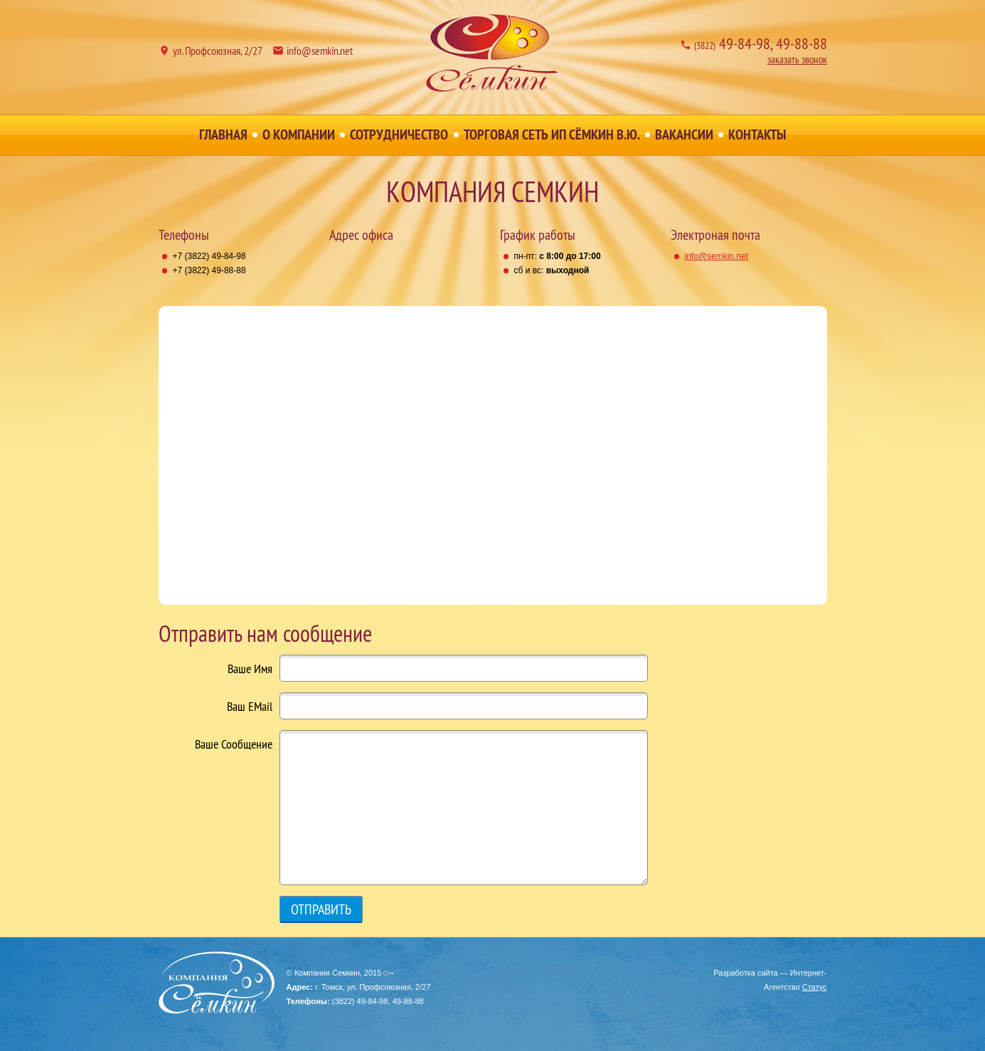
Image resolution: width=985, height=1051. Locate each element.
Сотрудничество (399, 134)
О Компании (298, 134)
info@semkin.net (320, 50)
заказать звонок (797, 59)
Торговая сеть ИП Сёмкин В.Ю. (552, 134)
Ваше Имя (250, 669)
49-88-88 (801, 43)
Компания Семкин (493, 53)
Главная (223, 134)
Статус (814, 987)
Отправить (321, 909)
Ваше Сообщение (233, 744)
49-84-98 (732, 43)
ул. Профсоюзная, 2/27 (217, 50)
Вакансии (684, 134)
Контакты (757, 134)
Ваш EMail (249, 706)
